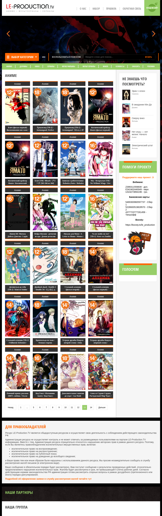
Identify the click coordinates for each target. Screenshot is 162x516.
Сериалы (50, 66)
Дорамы (23, 66)
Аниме (9, 66)
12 (78, 407)
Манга (105, 66)
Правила (111, 8)
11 (72, 407)
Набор (96, 8)
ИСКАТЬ (148, 57)
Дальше (101, 407)
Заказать (136, 66)
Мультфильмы (68, 66)
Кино (37, 66)
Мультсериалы (89, 66)
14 (91, 407)
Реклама (151, 66)
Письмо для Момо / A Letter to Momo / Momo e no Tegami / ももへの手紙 (73, 236)
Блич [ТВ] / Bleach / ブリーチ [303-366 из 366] (45, 182)
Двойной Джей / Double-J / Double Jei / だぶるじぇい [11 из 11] (45, 289)
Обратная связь (132, 8)
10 (65, 407)
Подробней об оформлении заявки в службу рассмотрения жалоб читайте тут (48, 479)
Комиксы (120, 66)
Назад (10, 407)
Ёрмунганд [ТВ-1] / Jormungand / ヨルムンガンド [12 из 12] (73, 130)
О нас (83, 8)
